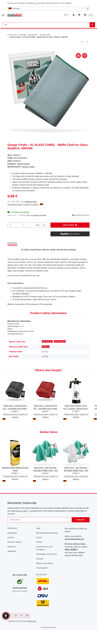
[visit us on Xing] (21, 616)
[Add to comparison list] (78, 55)
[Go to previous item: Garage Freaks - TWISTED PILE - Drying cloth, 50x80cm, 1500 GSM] (82, 41)
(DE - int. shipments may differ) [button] (36, 215)
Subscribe (81, 520)
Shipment (12, 547)
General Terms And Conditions (44, 548)
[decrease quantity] (10, 225)
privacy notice (22, 511)
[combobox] (45, 8)
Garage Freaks (23, 164)
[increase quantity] (44, 225)
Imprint (39, 537)
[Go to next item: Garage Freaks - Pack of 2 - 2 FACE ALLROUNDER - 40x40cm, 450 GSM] (87, 41)
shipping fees (31, 621)
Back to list (13, 35)
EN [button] (65, 15)
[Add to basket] (9, 49)
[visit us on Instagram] (15, 616)
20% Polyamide (60, 341)
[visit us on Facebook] (10, 616)
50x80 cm (45, 346)
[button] (73, 15)
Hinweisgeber (42, 568)
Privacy (39, 542)
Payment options (15, 542)
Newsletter (12, 551)
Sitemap (39, 559)
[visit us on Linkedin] (27, 616)
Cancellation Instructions (46, 554)
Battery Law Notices (44, 563)
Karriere (11, 537)
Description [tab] (12, 243)
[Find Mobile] (46, 24)
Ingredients (12, 533)
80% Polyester (47, 341)
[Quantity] (24, 225)
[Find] (92, 24)
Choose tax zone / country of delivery (25, 204)
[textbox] (46, 8)
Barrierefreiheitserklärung (47, 533)
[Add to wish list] (84, 55)
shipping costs (31, 202)
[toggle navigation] (3, 14)
